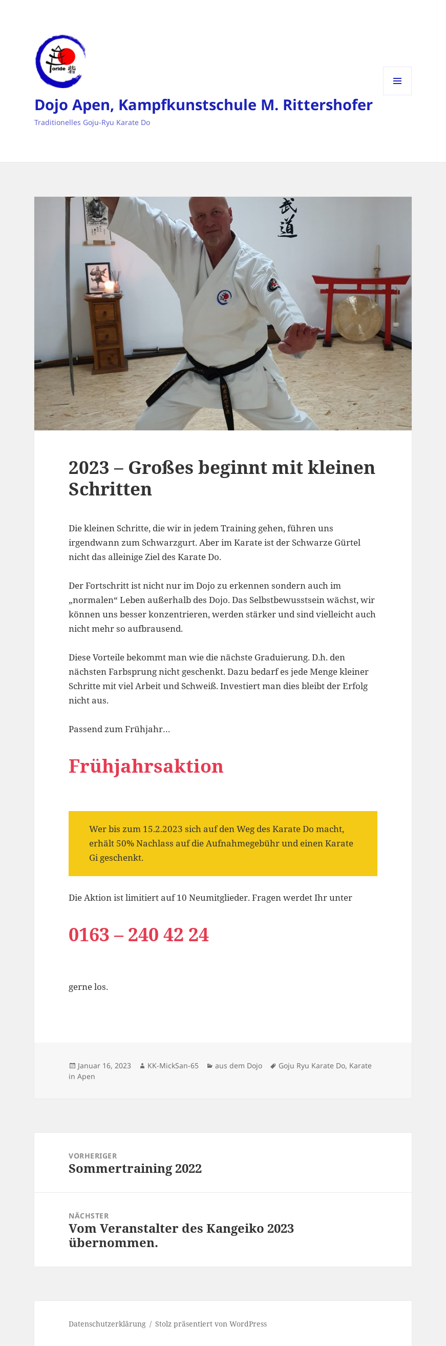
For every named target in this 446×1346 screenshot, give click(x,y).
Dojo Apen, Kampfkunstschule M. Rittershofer (203, 104)
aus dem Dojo (238, 1065)
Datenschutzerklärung (107, 1324)
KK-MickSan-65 (173, 1065)
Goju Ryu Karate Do (312, 1065)
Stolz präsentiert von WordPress (211, 1324)
